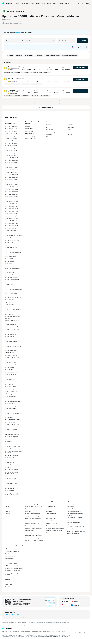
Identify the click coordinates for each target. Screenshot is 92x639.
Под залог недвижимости (73, 503)
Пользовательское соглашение (44, 622)
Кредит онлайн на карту (31, 525)
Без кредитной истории (11, 563)
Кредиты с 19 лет (9, 284)
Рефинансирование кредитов (12, 419)
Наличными (49, 508)
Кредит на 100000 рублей (11, 157)
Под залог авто (70, 506)
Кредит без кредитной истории (13, 475)
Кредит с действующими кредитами (76, 530)
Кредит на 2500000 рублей (12, 218)
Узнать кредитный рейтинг (32, 513)
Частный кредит (9, 581)
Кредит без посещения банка (12, 326)
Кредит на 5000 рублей (11, 125)
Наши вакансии (31, 624)
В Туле (6, 503)
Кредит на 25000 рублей (11, 135)
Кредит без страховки (10, 398)
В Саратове (70, 136)
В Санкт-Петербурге (51, 131)
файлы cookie (19, 634)
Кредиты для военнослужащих (13, 381)
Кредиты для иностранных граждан (14, 311)
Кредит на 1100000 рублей (12, 198)
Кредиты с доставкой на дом (12, 364)
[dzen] (88, 632)
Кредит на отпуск (9, 490)
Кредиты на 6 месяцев (10, 324)
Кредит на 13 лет (9, 383)
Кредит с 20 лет (9, 258)
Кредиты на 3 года (9, 336)
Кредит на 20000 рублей (11, 133)
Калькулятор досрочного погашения (34, 508)
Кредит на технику (9, 426)
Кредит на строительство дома (33, 535)
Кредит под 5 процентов (11, 362)
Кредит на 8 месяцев (10, 408)
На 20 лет (7, 586)
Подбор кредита (9, 301)
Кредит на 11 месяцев (10, 478)
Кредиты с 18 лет (9, 376)
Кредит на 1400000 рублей (12, 205)
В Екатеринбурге (29, 130)
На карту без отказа (51, 520)
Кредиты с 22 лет (9, 448)
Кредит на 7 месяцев (10, 237)
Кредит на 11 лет (9, 403)
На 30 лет (7, 576)
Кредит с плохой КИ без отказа (33, 527)
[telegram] (76, 632)
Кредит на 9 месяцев (10, 244)
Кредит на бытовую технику (53, 525)
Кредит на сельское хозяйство (12, 443)
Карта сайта (14, 624)
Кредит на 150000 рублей (11, 159)
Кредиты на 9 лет (9, 338)
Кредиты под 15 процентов (12, 239)
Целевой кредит (9, 441)
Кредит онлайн (9, 263)
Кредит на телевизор (10, 255)
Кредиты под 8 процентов (11, 454)
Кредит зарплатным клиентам (13, 308)
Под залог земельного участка (75, 517)
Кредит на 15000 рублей (11, 130)
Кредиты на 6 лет (9, 366)
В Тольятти (7, 513)
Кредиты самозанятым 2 (11, 482)
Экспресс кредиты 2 (10, 343)
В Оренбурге (8, 506)
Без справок (49, 510)
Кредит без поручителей (11, 469)
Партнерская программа (21, 622)
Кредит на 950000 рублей (11, 193)
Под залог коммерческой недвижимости (73, 522)
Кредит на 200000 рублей (11, 162)
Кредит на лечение (10, 306)
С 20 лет (7, 560)
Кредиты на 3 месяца (10, 333)
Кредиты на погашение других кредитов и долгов (13, 472)
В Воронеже (49, 134)
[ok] (84, 632)
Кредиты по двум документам (12, 400)
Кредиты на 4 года (9, 487)
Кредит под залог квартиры (32, 537)
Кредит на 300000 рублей (11, 167)
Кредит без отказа (9, 369)
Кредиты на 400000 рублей (12, 171)
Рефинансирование (51, 506)
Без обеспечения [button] (25, 83)
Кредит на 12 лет (9, 313)
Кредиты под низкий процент (33, 523)
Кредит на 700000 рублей (11, 184)
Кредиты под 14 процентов (12, 357)
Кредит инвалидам (10, 379)
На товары (7, 579)
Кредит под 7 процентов (11, 286)
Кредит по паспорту (10, 272)
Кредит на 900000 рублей (11, 191)
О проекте (5, 622)
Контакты (11, 622)
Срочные (7, 553)
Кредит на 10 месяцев (10, 464)
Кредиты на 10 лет (9, 359)
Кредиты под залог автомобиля (13, 296)
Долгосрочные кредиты (11, 232)
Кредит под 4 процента (11, 410)
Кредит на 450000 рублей (11, 174)
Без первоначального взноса (12, 570)
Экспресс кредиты (9, 352)
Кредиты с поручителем (11, 349)
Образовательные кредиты (12, 433)
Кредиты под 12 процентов (12, 274)
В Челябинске (49, 129)
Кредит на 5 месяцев (10, 386)
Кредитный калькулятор (31, 503)
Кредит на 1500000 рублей (12, 208)
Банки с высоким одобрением (33, 518)
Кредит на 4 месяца (10, 421)
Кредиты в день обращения (12, 279)
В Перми (69, 129)
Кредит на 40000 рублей (11, 140)
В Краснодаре (29, 128)
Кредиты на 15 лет (9, 462)
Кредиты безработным (11, 331)
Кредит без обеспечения (11, 436)
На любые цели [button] (34, 95)
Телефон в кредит (30, 532)
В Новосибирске (29, 133)
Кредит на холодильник (73, 533)
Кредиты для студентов (11, 354)
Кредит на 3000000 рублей (12, 220)
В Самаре (48, 124)
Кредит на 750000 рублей (11, 186)
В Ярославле (8, 508)
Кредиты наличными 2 (11, 276)
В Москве (27, 125)
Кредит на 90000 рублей (11, 155)
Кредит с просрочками (11, 391)
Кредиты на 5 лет (9, 260)
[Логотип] (7, 628)
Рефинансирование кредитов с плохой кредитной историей (13, 493)
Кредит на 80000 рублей (11, 152)
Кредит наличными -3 (10, 395)
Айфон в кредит (29, 530)
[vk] (80, 632)
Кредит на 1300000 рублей (12, 203)
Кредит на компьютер (10, 496)
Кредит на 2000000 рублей (12, 215)
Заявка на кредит (50, 503)
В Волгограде (70, 124)
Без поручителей (50, 518)
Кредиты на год (9, 466)
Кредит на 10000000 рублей (12, 227)
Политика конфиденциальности (61, 622)
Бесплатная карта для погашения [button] (12, 83)
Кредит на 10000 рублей (11, 128)
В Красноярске (70, 126)
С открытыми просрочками (12, 550)
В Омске (69, 131)
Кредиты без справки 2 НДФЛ (12, 429)
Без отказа (28, 510)
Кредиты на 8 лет (9, 281)
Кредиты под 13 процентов (12, 424)
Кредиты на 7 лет (9, 438)
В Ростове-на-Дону (30, 135)
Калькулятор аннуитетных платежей (14, 567)
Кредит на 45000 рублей (11, 142)
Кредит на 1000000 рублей (12, 196)
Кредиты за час (9, 416)
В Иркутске (7, 510)
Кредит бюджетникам (10, 431)
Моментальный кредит (11, 405)
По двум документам (10, 558)
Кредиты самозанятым (11, 247)
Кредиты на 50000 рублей (11, 145)
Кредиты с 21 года (9, 242)
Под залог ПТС (70, 508)
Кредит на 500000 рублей (11, 176)
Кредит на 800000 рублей (11, 188)
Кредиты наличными (10, 230)
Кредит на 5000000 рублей (12, 225)
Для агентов (31, 622)
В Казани (48, 136)
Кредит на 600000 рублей (11, 181)
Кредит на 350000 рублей (11, 169)
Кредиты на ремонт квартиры (12, 371)
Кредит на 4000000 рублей (12, 222)
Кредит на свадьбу (9, 304)
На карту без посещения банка (54, 515)
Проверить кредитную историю (33, 506)
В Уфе (47, 126)
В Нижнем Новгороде (30, 138)
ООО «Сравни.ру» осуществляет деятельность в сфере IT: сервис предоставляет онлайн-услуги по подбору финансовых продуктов (31, 631)
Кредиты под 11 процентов (12, 249)
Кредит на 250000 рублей (11, 164)
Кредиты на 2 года (9, 265)
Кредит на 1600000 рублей (12, 210)
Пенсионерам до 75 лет (11, 555)
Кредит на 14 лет (9, 299)
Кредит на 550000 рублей (11, 179)
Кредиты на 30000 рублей (11, 138)
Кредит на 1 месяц (9, 457)
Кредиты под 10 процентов (12, 329)
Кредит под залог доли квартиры (13, 235)
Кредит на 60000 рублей (11, 147)
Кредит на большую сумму (74, 528)
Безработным (28, 520)
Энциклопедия (6, 624)
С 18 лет (7, 548)
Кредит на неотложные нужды (13, 446)
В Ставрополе (8, 515)
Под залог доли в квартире (74, 510)
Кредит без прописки (10, 374)
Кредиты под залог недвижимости (14, 480)
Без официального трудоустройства (34, 515)
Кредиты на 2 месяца (10, 459)
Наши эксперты (22, 624)
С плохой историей (51, 513)
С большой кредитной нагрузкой (75, 526)
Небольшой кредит (10, 393)
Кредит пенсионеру (10, 485)
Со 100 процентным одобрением (13, 565)
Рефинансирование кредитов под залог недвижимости (13, 289)
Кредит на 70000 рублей (11, 150)
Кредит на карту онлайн (11, 341)
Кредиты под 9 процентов (11, 388)
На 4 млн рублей (9, 583)
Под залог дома (71, 519)
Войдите (17, 32)
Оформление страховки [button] (36, 83)
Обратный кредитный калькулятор (55, 527)
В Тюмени (69, 134)
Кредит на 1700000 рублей (12, 213)
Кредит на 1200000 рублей (12, 201)
